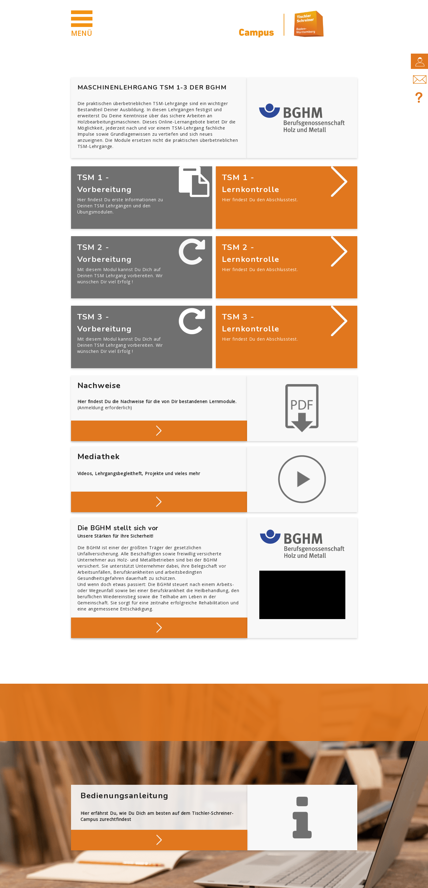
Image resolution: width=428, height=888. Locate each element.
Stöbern (159, 465)
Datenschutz (125, 879)
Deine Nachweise (159, 394)
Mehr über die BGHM (159, 591)
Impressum (83, 879)
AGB (160, 879)
